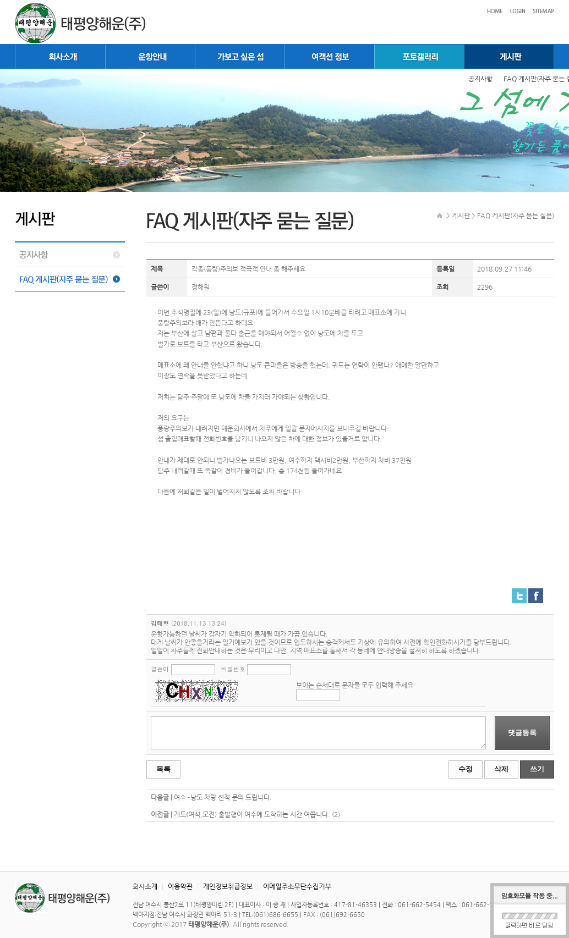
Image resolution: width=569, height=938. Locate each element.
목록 (163, 769)
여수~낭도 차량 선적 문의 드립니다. (223, 797)
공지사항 (480, 78)
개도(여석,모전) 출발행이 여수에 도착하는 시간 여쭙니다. (252, 814)
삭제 (501, 769)
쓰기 (537, 769)
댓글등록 (522, 733)
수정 (465, 769)
